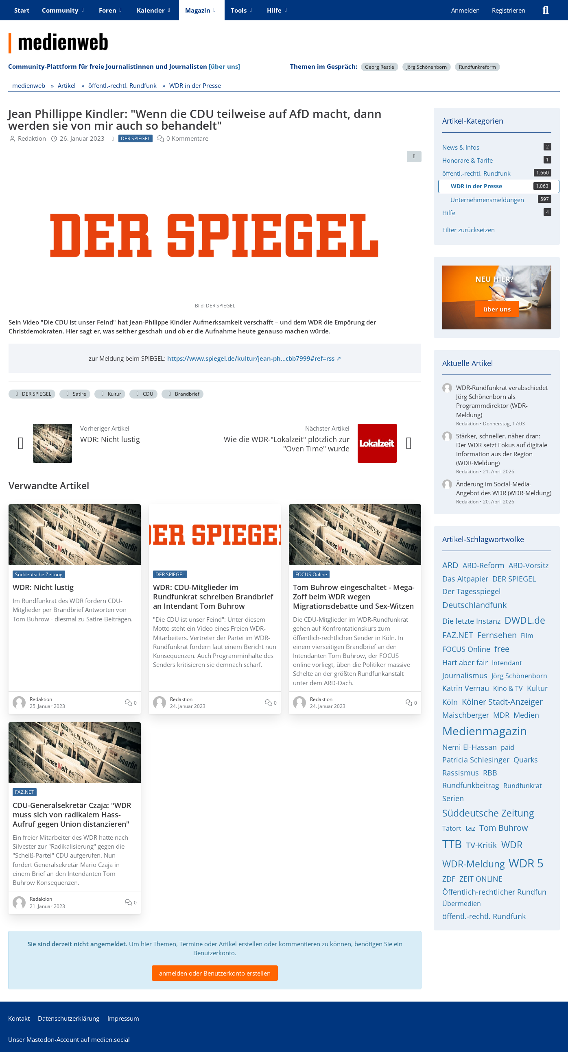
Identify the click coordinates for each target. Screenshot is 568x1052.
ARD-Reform (484, 565)
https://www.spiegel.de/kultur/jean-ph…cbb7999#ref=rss (250, 358)
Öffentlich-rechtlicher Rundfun (494, 892)
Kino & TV (508, 688)
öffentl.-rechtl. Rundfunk (484, 916)
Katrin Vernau (465, 688)
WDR (511, 844)
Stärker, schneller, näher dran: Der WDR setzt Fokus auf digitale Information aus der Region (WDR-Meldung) (501, 449)
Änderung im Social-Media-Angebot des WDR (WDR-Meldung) (503, 488)
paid (507, 747)
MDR (501, 715)
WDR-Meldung (473, 863)
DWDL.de (525, 620)
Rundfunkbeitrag (470, 785)
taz (470, 828)
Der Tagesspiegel (471, 591)
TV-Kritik (481, 845)
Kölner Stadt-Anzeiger (502, 701)
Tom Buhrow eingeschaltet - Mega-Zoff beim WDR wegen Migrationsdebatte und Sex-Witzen (354, 597)
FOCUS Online (466, 649)
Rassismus (460, 773)
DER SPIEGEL (32, 393)
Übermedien (461, 903)
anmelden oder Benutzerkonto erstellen (215, 973)
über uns (497, 309)
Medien (526, 715)
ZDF (448, 879)
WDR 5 (526, 863)
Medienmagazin (484, 730)
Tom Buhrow (503, 827)
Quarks (525, 759)
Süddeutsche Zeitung (488, 812)
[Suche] (545, 10)
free (501, 648)
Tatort (451, 828)
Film (527, 635)
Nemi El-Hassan (469, 747)
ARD (450, 565)
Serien (453, 798)
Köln (450, 702)
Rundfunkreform (477, 66)
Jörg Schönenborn (426, 66)
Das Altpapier (465, 579)
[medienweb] (284, 37)
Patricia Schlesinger (475, 759)
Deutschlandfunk (474, 604)
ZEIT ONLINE (480, 879)
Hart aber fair (465, 662)
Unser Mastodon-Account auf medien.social (69, 1039)
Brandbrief (182, 393)
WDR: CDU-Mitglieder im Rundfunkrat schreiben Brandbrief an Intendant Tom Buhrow (213, 597)
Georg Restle (379, 66)
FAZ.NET (457, 634)
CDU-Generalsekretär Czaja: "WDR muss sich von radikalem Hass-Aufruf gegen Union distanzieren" (72, 815)
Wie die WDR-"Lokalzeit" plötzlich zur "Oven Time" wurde (287, 443)
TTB (452, 844)
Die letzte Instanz (471, 621)
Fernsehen (497, 634)
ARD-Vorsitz (528, 565)
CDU (143, 393)
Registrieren (508, 10)
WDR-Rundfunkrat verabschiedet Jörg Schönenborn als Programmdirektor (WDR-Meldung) (502, 401)
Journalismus (464, 675)
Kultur (109, 393)
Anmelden (465, 10)
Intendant (507, 662)
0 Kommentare (187, 138)
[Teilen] (414, 156)
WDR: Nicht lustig (110, 439)
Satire (74, 393)
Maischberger (465, 715)
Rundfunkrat (522, 785)
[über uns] (224, 66)
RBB (490, 773)
